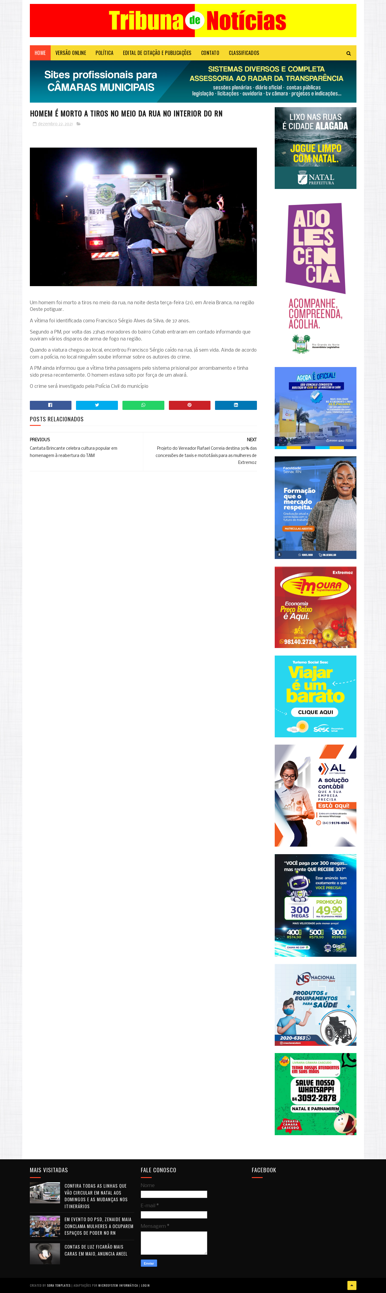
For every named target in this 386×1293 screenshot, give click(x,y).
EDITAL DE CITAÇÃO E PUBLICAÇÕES (157, 52)
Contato (210, 52)
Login (145, 1285)
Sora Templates (59, 1285)
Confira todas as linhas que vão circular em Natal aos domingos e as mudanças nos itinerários (96, 1195)
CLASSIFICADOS (244, 52)
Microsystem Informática (118, 1285)
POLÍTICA (104, 52)
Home (40, 52)
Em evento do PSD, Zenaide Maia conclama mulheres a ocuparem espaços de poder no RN (99, 1226)
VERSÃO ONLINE (70, 52)
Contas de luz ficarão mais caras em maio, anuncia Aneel (96, 1250)
